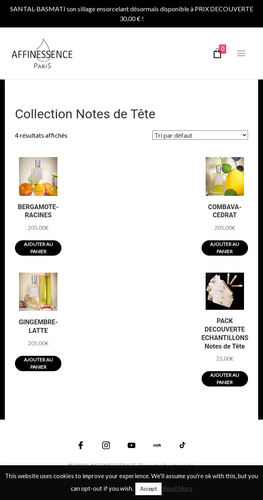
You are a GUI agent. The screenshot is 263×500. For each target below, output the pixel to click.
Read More (178, 488)
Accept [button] (148, 488)
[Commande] (200, 135)
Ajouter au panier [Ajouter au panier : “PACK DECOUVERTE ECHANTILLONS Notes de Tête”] (224, 378)
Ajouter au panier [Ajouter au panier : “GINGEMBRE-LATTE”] (38, 363)
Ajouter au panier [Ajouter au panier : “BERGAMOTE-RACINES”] (38, 247)
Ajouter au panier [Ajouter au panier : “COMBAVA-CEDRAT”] (224, 247)
